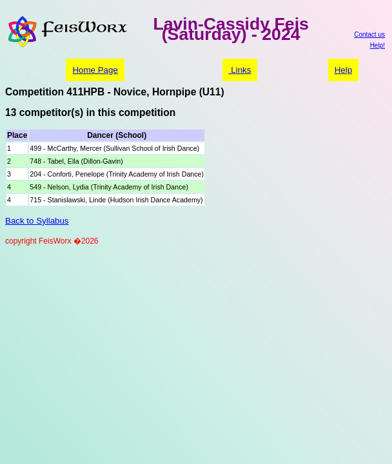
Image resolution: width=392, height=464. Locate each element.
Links (240, 70)
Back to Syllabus (37, 221)
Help (343, 70)
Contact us (369, 34)
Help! (377, 45)
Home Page (94, 70)
